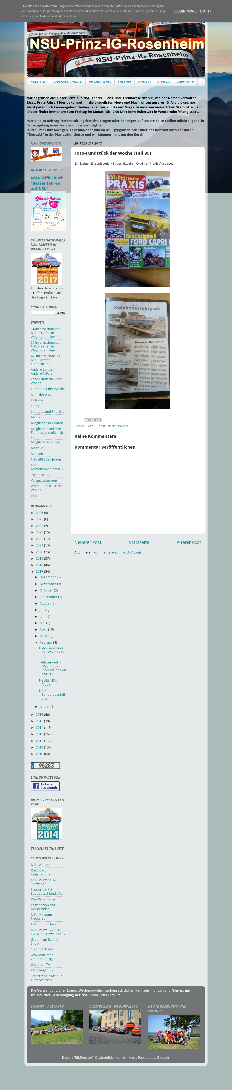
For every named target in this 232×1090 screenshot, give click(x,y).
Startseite (139, 542)
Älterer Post (189, 542)
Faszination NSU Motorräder (44, 907)
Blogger (163, 1057)
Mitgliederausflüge (45, 442)
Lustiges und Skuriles (47, 411)
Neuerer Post (88, 542)
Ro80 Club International (41, 872)
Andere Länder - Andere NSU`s (43, 371)
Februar (46, 642)
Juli (42, 610)
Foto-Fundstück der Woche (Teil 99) (52, 652)
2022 (40, 538)
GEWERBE (164, 82)
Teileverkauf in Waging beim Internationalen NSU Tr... (52, 668)
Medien (36, 417)
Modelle (37, 448)
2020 (40, 552)
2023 (40, 532)
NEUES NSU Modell (48, 682)
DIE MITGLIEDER (100, 82)
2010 (40, 754)
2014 (40, 727)
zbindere (129, 1057)
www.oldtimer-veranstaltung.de (44, 957)
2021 (40, 545)
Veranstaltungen (44, 480)
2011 (40, 747)
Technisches (40, 474)
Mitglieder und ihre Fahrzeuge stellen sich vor (48, 433)
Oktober (47, 590)
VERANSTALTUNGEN (67, 82)
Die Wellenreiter (43, 899)
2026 (40, 512)
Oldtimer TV (40, 964)
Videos (36, 495)
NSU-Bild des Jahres (46, 459)
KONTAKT (144, 82)
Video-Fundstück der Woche (47, 488)
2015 (40, 721)
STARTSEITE (39, 82)
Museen (37, 453)
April (44, 629)
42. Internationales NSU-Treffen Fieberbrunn (45, 360)
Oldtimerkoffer (42, 949)
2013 (40, 734)
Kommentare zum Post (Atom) (117, 552)
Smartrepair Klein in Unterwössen (46, 978)
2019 (40, 558)
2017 (40, 571)
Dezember (48, 577)
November (48, 584)
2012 (40, 741)
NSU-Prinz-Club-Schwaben (43, 882)
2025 (40, 519)
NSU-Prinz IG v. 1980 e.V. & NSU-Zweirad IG (48, 932)
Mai (43, 623)
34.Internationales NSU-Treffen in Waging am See (45, 333)
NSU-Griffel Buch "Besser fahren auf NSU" (47, 183)
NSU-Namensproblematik (47, 467)
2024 (40, 525)
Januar (45, 706)
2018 (40, 565)
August (46, 603)
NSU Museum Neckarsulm (41, 916)
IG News (37, 400)
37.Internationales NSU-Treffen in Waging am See (45, 346)
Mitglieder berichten (47, 423)
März (44, 636)
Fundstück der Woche (48, 389)
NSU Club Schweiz (45, 924)
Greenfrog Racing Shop (44, 941)
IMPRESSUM (185, 82)
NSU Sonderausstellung (52, 694)
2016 (40, 714)
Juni (43, 616)
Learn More (185, 11)
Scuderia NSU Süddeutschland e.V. (46, 891)
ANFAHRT (124, 82)
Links (35, 406)
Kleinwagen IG (42, 970)
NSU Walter (40, 864)
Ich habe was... (42, 394)
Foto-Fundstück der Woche (107, 426)
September (49, 597)
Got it (206, 11)
